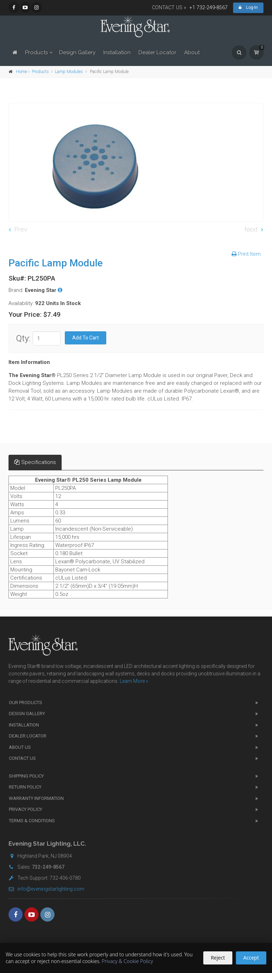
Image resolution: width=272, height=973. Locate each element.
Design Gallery (77, 52)
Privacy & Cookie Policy (127, 961)
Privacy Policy (25, 809)
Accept (251, 957)
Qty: (23, 338)
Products (36, 52)
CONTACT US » (169, 8)
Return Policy (25, 787)
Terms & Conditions (32, 820)
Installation (117, 52)
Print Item (246, 254)
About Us (20, 747)
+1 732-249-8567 (208, 8)
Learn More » (134, 681)
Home (21, 71)
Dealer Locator (157, 52)
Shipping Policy (26, 776)
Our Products (25, 702)
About (192, 52)
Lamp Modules (69, 71)
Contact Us (22, 758)
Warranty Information (36, 798)
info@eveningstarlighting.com (46, 889)
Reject (218, 957)
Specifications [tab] (35, 462)
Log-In (248, 7)
